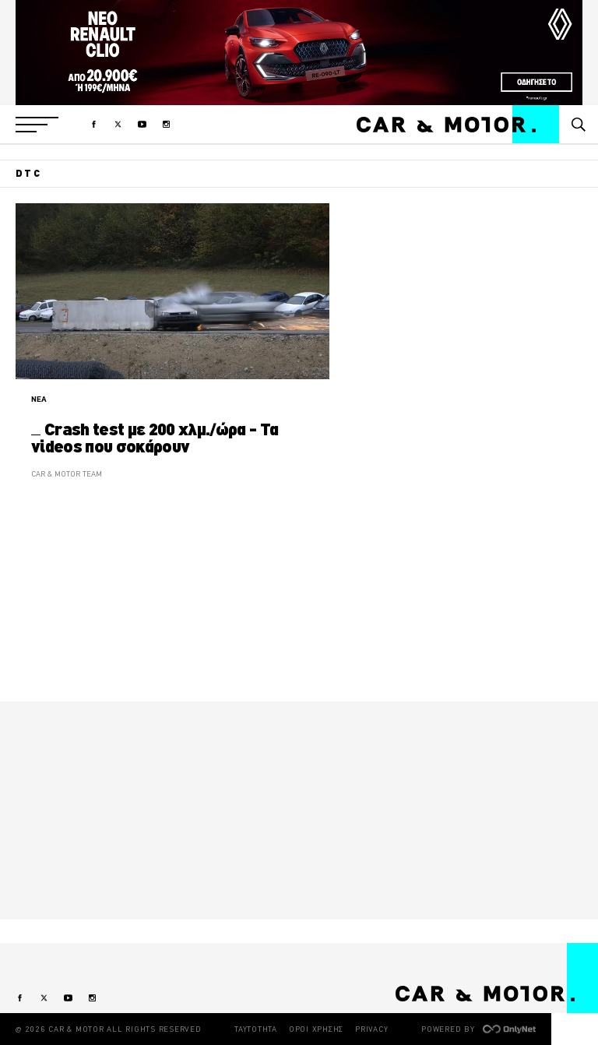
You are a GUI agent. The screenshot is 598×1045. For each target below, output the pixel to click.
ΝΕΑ (39, 399)
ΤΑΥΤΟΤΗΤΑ (255, 1029)
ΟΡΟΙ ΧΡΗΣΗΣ (316, 1029)
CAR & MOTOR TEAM (66, 474)
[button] (37, 124)
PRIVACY (371, 1029)
